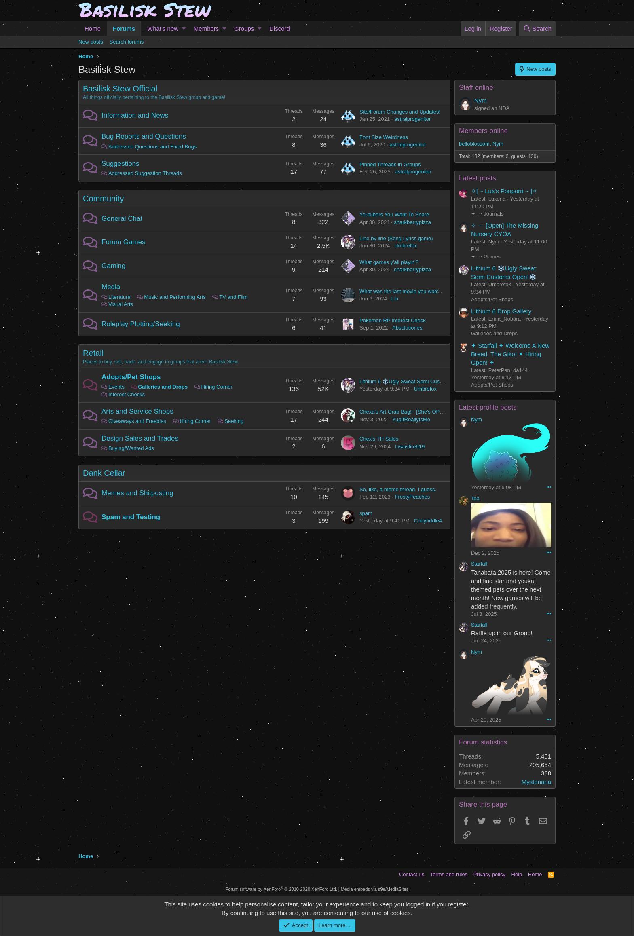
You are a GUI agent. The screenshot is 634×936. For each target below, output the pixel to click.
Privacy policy (489, 874)
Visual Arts (120, 304)
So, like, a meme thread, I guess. (397, 489)
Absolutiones (407, 328)
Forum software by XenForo (281, 889)
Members (206, 28)
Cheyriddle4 (428, 521)
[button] (184, 28)
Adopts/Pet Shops (131, 377)
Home (93, 28)
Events (116, 387)
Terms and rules (448, 874)
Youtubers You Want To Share (394, 214)
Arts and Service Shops (137, 411)
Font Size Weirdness (383, 137)
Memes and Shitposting (137, 493)
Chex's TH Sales (378, 439)
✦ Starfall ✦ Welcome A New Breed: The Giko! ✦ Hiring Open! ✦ (510, 354)
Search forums (127, 42)
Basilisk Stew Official (120, 88)
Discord (279, 28)
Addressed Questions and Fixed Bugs (152, 147)
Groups (244, 28)
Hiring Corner (216, 387)
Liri (394, 299)
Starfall (479, 564)
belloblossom (474, 144)
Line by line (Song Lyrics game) (396, 238)
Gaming (113, 266)
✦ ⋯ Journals (487, 214)
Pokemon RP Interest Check (392, 320)
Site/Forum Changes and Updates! (399, 112)
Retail (93, 353)
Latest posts (477, 178)
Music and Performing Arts (174, 297)
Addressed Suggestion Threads (145, 173)
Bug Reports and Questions (143, 136)
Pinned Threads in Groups (390, 164)
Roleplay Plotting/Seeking (140, 324)
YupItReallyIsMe (411, 419)
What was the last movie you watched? (404, 291)
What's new (162, 28)
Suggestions (120, 163)
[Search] (537, 28)
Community (103, 198)
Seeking (233, 421)
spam (365, 513)
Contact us (411, 874)
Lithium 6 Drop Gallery (501, 311)
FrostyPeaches (412, 497)
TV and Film (233, 297)
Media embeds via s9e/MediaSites (375, 889)
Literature (119, 297)
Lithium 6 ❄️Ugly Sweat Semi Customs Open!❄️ (416, 381)
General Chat (121, 218)
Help (516, 874)
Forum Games (123, 242)
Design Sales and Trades (139, 438)
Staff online (476, 87)
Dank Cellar (104, 473)
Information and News (134, 115)
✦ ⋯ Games (486, 257)
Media (110, 287)
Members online (483, 131)
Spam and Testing (130, 517)
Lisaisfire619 (410, 447)
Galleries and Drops (163, 387)
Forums (124, 28)
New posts (90, 42)
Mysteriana (536, 781)
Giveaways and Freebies (137, 421)
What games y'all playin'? (388, 262)
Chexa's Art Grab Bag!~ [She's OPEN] (403, 412)
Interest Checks (126, 394)
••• (548, 486)
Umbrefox (405, 246)
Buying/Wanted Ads (131, 448)
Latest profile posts (488, 407)
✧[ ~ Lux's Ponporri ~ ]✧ (504, 191)
